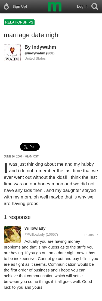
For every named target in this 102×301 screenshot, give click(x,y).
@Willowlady (34, 234)
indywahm (44, 47)
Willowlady (34, 228)
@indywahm (34, 53)
